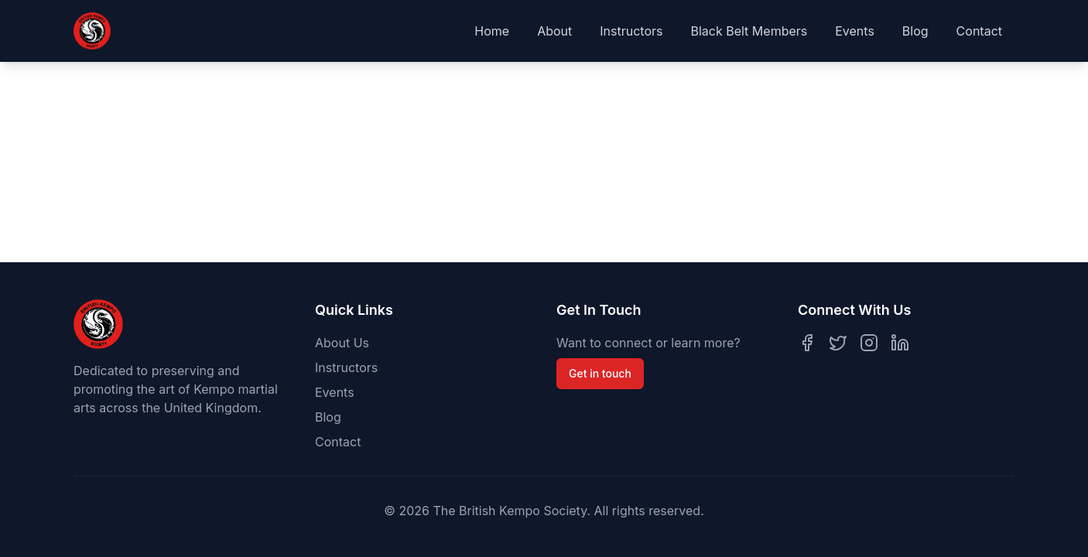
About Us (342, 342)
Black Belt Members (748, 31)
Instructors (631, 31)
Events (854, 31)
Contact (979, 31)
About (554, 31)
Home (491, 31)
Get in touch (600, 373)
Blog (915, 31)
